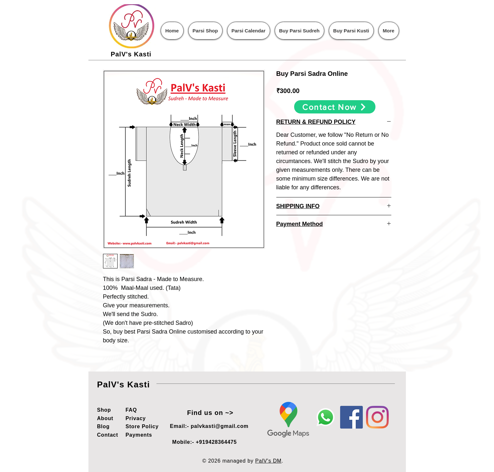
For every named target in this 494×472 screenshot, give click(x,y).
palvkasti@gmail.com (219, 426)
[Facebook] (351, 417)
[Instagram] (377, 417)
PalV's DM (268, 461)
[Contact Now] (334, 106)
